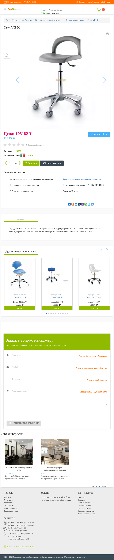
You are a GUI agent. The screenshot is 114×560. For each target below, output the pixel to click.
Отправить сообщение (24, 423)
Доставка (81, 500)
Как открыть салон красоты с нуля (19, 469)
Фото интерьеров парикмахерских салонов (55, 469)
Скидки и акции (84, 505)
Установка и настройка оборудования (56, 500)
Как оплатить (9, 505)
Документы (8, 502)
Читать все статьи (98, 486)
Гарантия (81, 497)
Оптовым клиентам (86, 511)
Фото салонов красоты (87, 514)
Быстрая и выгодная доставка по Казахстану (82, 179)
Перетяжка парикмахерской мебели (55, 497)
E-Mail (15, 367)
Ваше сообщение (19, 391)
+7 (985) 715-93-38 (29, 2)
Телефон (16, 379)
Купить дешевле (10, 508)
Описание (20, 219)
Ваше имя (16, 355)
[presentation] (29, 415)
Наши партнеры (84, 508)
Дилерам (7, 497)
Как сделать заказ (11, 511)
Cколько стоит (84, 502)
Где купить (8, 500)
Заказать (31, 163)
